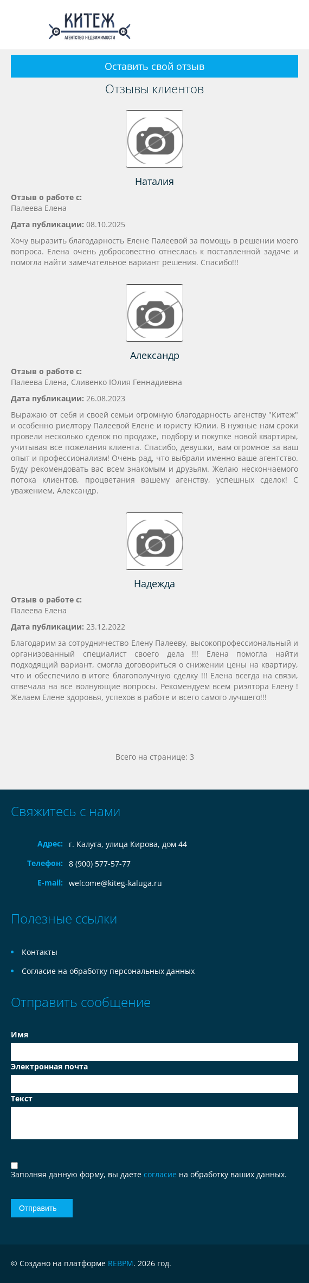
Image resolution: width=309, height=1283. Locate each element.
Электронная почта (49, 1066)
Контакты (39, 952)
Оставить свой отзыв (154, 66)
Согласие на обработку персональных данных (108, 971)
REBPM (120, 1263)
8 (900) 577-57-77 (100, 863)
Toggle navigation (20, 24)
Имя (19, 1034)
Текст (22, 1098)
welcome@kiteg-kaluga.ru (115, 883)
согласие (161, 1174)
